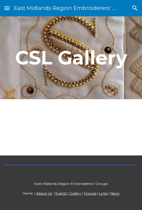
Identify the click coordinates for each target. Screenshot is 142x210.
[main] (71, 57)
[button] (7, 8)
